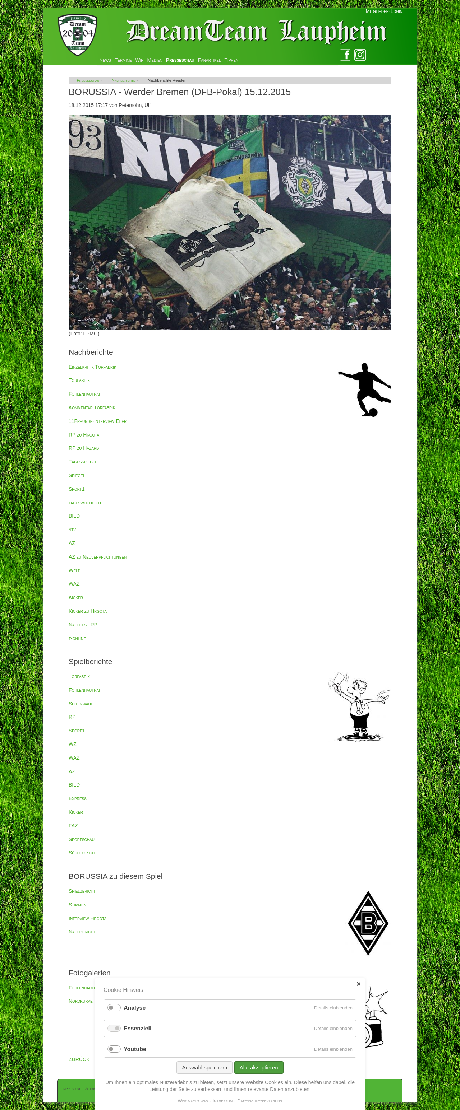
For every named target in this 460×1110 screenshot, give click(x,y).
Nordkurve (81, 1001)
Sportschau (82, 839)
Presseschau (180, 60)
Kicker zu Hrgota (88, 611)
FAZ (73, 826)
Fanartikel (209, 60)
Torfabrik (79, 380)
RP (72, 717)
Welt (74, 570)
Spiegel (77, 475)
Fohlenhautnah (85, 394)
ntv (72, 529)
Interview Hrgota (87, 918)
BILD (74, 516)
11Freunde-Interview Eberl (99, 421)
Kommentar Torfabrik (92, 407)
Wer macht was (193, 1101)
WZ (73, 744)
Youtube (135, 1049)
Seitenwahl (81, 703)
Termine (123, 60)
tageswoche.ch (85, 502)
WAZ (74, 584)
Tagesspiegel (83, 462)
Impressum (71, 1088)
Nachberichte (123, 80)
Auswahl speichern (204, 1067)
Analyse (135, 1008)
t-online (77, 638)
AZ (72, 543)
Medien (154, 60)
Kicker (76, 597)
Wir (139, 60)
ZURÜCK (79, 1059)
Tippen (232, 60)
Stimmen (77, 905)
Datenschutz (94, 1088)
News (105, 60)
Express (78, 798)
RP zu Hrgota (84, 435)
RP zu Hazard (84, 448)
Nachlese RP (83, 625)
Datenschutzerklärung (259, 1101)
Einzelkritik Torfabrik (92, 367)
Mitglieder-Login (384, 11)
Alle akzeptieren (259, 1067)
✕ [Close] (358, 984)
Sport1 (77, 489)
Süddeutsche (83, 852)
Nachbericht (82, 931)
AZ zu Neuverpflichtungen (97, 557)
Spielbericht (82, 891)
